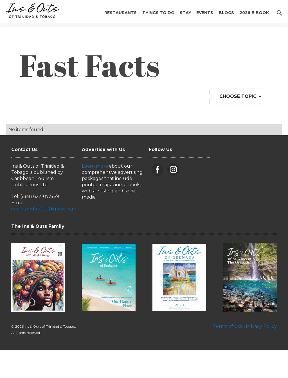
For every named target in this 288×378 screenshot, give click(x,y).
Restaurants (120, 12)
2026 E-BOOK (254, 12)
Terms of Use (227, 326)
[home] (31, 9)
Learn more (95, 166)
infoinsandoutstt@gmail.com (43, 209)
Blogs (226, 12)
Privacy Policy (261, 326)
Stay (185, 12)
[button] (238, 96)
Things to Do (158, 12)
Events (204, 12)
